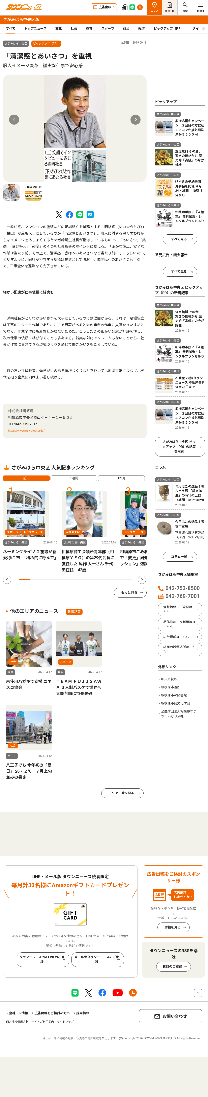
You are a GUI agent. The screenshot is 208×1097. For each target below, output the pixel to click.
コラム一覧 (179, 557)
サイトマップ (65, 1021)
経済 (141, 28)
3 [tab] (47, 579)
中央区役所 (169, 679)
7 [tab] (92, 579)
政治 (126, 28)
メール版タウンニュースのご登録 (96, 959)
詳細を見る (173, 927)
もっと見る (129, 592)
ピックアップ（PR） (169, 28)
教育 (89, 28)
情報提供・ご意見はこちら (179, 609)
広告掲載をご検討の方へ (52, 1013)
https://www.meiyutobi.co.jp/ (26, 430)
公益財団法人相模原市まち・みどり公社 (179, 713)
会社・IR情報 (18, 1013)
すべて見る (179, 239)
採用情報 (82, 1013)
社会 (74, 28)
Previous (14, 120)
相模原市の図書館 (174, 695)
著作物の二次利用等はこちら (179, 624)
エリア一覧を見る (121, 793)
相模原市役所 (170, 687)
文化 (58, 28)
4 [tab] (58, 579)
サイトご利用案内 (42, 1021)
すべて (10, 28)
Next (135, 120)
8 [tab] (104, 579)
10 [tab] (126, 579)
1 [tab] (24, 579)
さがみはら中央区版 (21, 19)
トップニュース (35, 28)
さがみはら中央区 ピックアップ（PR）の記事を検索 (179, 446)
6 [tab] (81, 579)
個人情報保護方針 (17, 1021)
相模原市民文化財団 (175, 703)
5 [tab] (70, 579)
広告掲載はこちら (176, 637)
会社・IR (170, 10)
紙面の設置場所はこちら (179, 649)
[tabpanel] (75, 128)
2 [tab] (36, 579)
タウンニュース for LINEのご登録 (41, 959)
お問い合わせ (175, 1016)
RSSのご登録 (172, 966)
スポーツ (107, 28)
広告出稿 (104, 7)
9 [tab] (115, 579)
